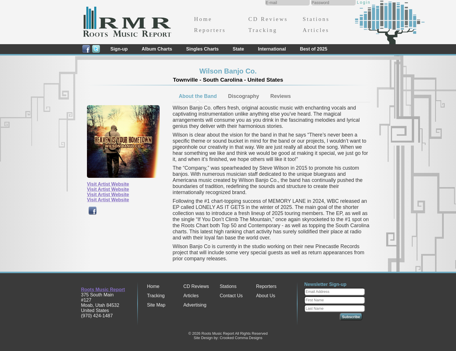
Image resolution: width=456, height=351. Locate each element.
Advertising (194, 304)
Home (203, 19)
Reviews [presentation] (280, 96)
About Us (265, 295)
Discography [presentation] (243, 96)
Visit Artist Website (108, 184)
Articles (316, 30)
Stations (316, 19)
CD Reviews (268, 19)
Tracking (262, 30)
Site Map (156, 304)
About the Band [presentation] (198, 96)
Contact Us (231, 295)
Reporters (210, 30)
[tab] (198, 96)
